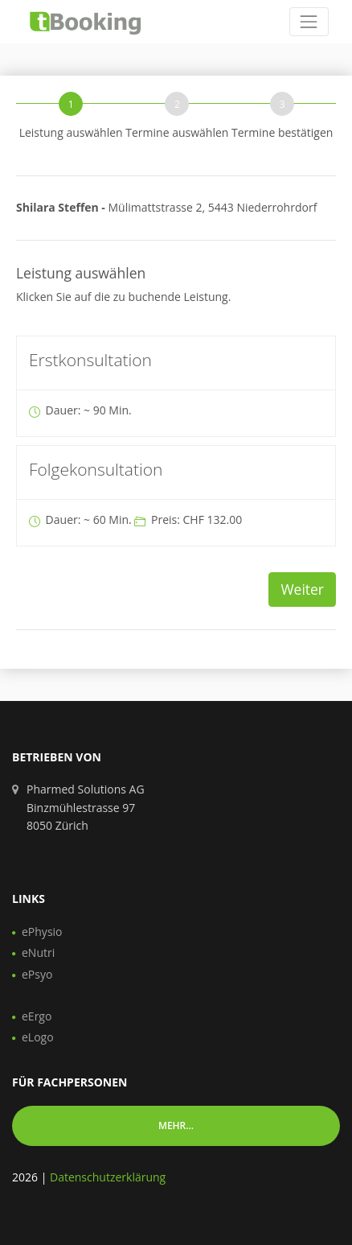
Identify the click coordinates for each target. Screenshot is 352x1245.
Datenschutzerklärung (108, 1177)
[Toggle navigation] (309, 21)
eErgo (36, 1016)
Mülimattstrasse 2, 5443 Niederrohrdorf (166, 207)
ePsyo (37, 974)
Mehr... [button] (176, 1125)
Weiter (302, 589)
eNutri (38, 952)
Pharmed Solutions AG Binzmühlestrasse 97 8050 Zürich (86, 807)
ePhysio (42, 931)
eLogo (38, 1037)
